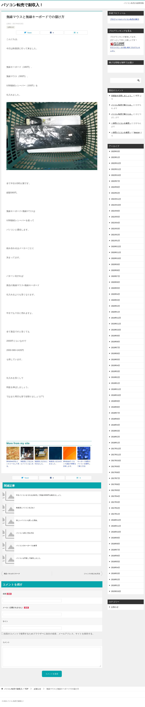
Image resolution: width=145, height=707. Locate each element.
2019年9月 (115, 336)
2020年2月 (115, 306)
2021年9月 (115, 211)
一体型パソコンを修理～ (121, 123)
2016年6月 (115, 556)
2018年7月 (115, 413)
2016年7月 (115, 550)
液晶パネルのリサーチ (12, 573)
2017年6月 (115, 484)
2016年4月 (115, 567)
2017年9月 (115, 466)
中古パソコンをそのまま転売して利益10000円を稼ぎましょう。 (39, 495)
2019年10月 (116, 330)
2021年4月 (115, 223)
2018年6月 (115, 419)
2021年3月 (115, 229)
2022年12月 (116, 163)
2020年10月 (116, 258)
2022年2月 (115, 193)
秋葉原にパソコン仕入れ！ (25, 508)
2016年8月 (115, 544)
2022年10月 (116, 175)
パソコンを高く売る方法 (25, 533)
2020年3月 (115, 300)
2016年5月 (115, 562)
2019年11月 (116, 324)
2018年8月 (115, 407)
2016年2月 (115, 579)
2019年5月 (115, 359)
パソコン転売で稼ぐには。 (122, 105)
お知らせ (11, 27)
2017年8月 (115, 472)
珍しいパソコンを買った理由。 (27, 520)
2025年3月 (115, 151)
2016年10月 (116, 532)
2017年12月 (116, 449)
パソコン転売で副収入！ (23, 4)
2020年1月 (115, 312)
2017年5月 (115, 490)
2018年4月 (115, 425)
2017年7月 (115, 478)
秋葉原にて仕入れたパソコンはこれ (27, 463)
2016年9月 (115, 538)
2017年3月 (115, 502)
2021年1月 (115, 241)
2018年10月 (116, 395)
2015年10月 (116, 591)
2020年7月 (115, 276)
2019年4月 (115, 365)
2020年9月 (115, 264)
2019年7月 (115, 347)
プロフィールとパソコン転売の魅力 (124, 19)
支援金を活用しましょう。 (122, 96)
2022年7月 (115, 181)
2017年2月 (115, 508)
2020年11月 (116, 252)
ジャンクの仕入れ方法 (92, 573)
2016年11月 (116, 526)
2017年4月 (115, 496)
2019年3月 (115, 371)
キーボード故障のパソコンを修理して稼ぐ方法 (83, 464)
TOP (16, 689)
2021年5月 (115, 217)
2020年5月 (115, 288)
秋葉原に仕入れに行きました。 (41, 463)
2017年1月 (115, 514)
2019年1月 (115, 383)
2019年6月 (115, 353)
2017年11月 (116, 455)
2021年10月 (116, 205)
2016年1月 (115, 585)
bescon (137, 132)
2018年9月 (115, 401)
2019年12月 (116, 318)
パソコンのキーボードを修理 (26, 545)
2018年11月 (116, 389)
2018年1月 (115, 443)
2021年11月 (116, 199)
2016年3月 (115, 573)
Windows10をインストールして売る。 (12, 464)
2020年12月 (116, 246)
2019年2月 (115, 377)
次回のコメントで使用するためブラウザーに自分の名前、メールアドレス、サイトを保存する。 (49, 633)
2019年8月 (115, 342)
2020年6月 (115, 282)
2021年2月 (115, 235)
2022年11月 (116, 169)
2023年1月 (115, 157)
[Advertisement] (51, 422)
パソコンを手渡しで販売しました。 (29, 558)
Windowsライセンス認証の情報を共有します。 (69, 464)
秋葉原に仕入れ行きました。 (55, 463)
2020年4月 (115, 294)
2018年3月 (115, 431)
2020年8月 (115, 270)
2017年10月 (116, 460)
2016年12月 (116, 520)
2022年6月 (115, 187)
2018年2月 (115, 437)
